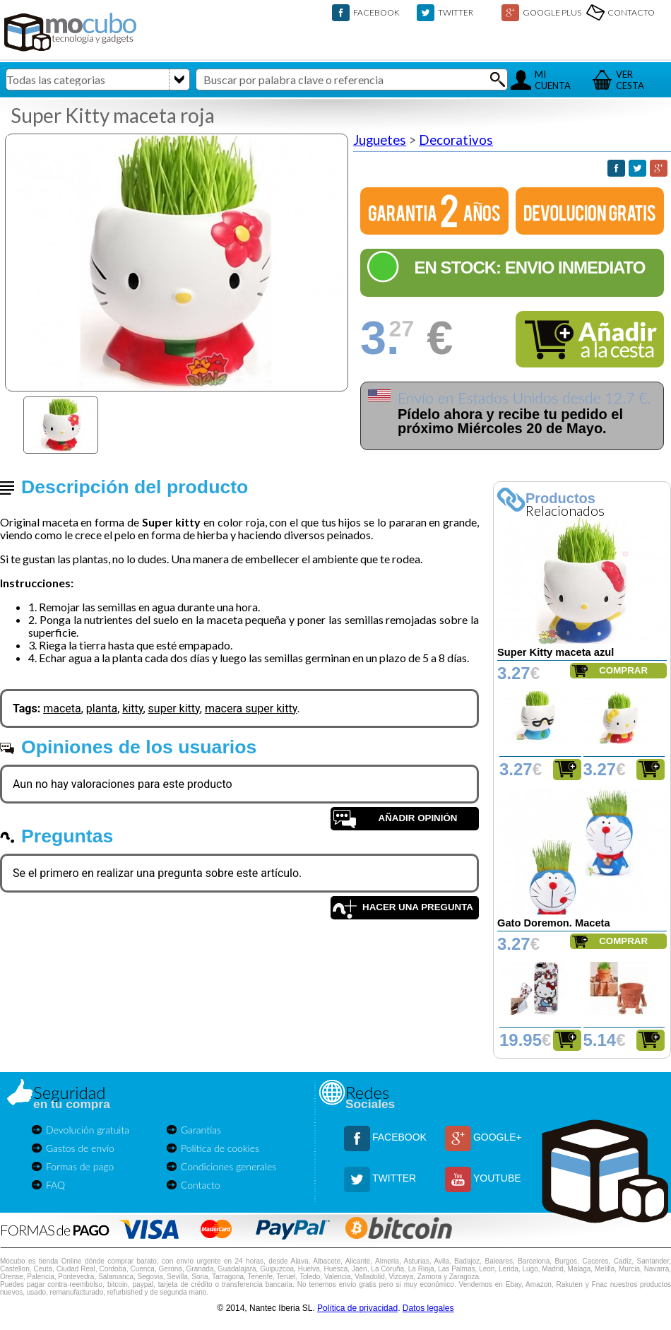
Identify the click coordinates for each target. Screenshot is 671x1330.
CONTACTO (631, 12)
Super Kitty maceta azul (555, 652)
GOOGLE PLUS (552, 12)
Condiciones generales (228, 1166)
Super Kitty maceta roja (113, 115)
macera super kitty (251, 708)
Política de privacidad (357, 1308)
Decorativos (456, 140)
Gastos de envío (80, 1148)
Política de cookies (220, 1148)
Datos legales (428, 1308)
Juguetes (379, 140)
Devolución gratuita (87, 1130)
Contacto (200, 1185)
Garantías (201, 1130)
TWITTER (455, 12)
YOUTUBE (497, 1178)
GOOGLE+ (497, 1137)
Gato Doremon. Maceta (553, 923)
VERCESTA (630, 80)
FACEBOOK (376, 12)
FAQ (55, 1185)
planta (101, 708)
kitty (132, 708)
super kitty (174, 708)
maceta (62, 708)
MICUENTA (553, 80)
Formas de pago (80, 1166)
